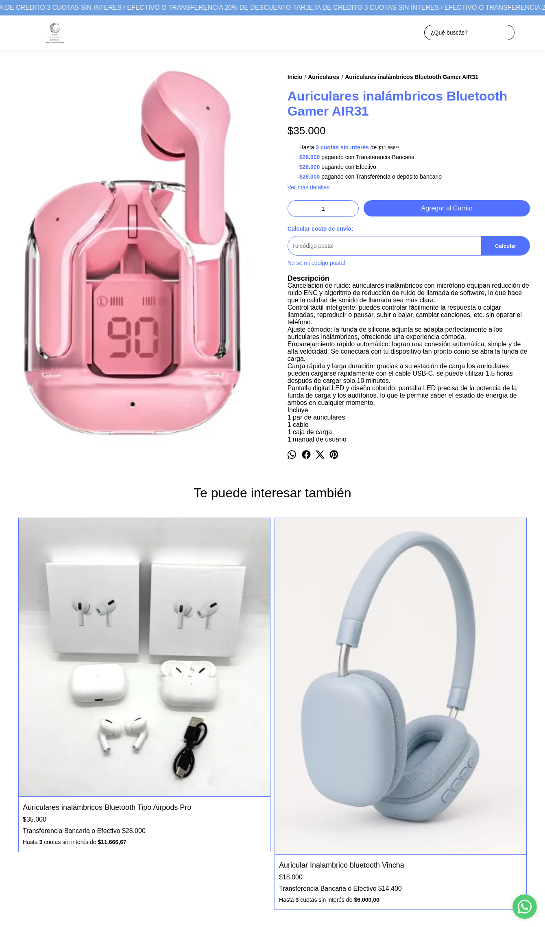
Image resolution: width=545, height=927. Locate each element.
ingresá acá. (228, 898)
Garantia (22, 829)
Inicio (17, 803)
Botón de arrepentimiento (265, 898)
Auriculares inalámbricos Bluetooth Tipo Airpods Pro (79, 670)
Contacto (22, 821)
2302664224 (285, 821)
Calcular (506, 246)
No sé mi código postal (316, 263)
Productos (23, 812)
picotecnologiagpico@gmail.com (311, 836)
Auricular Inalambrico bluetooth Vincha (201, 698)
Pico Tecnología (290, 807)
